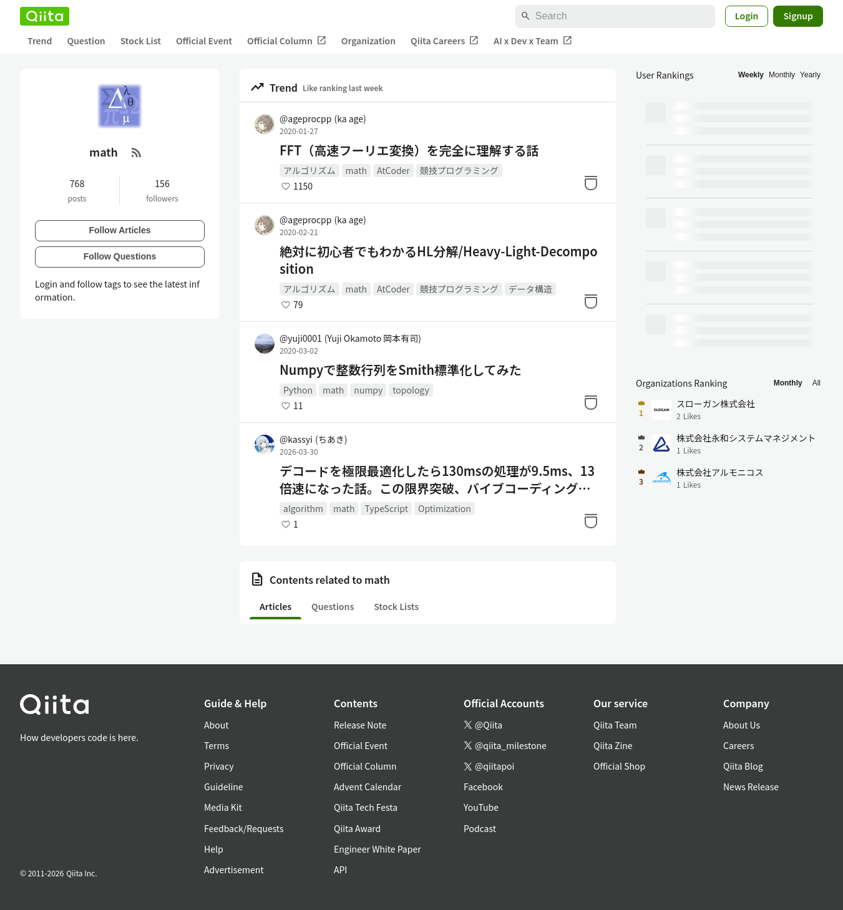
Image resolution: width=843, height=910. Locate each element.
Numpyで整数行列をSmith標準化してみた (401, 370)
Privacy (218, 766)
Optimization (444, 508)
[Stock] (591, 183)
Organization (368, 40)
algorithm (303, 508)
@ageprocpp (323, 118)
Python (298, 390)
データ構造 (530, 289)
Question (86, 40)
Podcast (480, 828)
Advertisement (234, 869)
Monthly (782, 74)
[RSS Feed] (136, 152)
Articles (275, 606)
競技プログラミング (459, 170)
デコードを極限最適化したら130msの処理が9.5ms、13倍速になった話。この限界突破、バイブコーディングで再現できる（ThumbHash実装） (437, 479)
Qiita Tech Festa (365, 807)
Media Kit (223, 807)
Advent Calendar (367, 786)
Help (213, 849)
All (816, 383)
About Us (741, 725)
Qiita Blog (743, 766)
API (340, 869)
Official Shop (619, 766)
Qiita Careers (445, 40)
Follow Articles (119, 230)
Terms (216, 745)
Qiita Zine (613, 745)
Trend (39, 40)
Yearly (810, 74)
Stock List (140, 40)
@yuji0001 (350, 338)
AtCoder (393, 170)
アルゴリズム (309, 170)
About (216, 725)
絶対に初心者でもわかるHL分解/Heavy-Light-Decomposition (439, 260)
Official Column (286, 40)
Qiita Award (357, 828)
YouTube (481, 807)
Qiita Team (615, 725)
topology (410, 390)
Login (747, 15)
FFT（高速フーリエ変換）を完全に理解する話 (409, 150)
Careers (738, 745)
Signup (798, 15)
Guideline (223, 786)
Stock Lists (396, 606)
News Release (751, 786)
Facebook (483, 786)
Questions (332, 606)
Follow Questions (120, 256)
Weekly (751, 74)
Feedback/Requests (244, 828)
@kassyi (313, 439)
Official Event (204, 40)
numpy (368, 390)
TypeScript (386, 508)
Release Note (360, 725)
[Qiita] (44, 16)
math (356, 170)
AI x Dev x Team (533, 40)
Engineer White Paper (377, 849)
